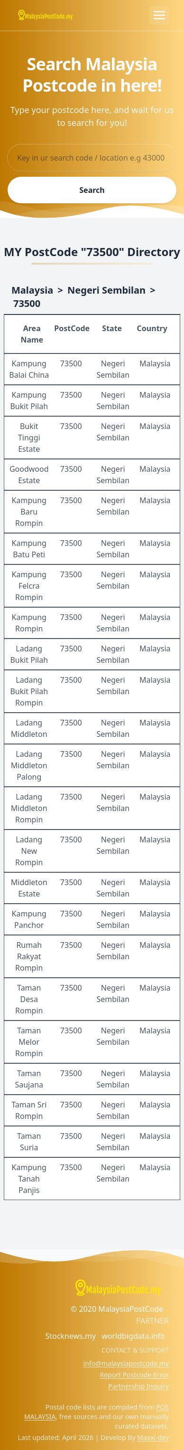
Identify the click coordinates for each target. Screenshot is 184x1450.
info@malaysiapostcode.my (126, 1363)
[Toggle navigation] (159, 15)
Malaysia (32, 290)
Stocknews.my (70, 1336)
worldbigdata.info (133, 1336)
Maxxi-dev (153, 1437)
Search (91, 190)
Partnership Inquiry (138, 1386)
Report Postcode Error (134, 1374)
